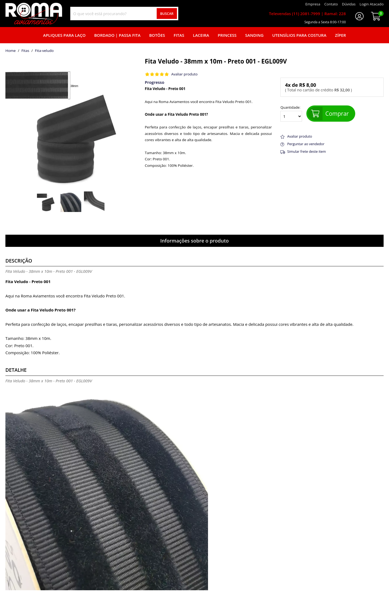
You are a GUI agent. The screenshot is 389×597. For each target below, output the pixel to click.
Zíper (340, 35)
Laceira (201, 35)
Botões (157, 35)
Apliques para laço (64, 35)
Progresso (154, 82)
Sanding (254, 35)
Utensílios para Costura (299, 35)
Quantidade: (291, 113)
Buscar (167, 13)
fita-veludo (44, 51)
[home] (33, 13)
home (10, 51)
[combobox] (124, 13)
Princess (227, 35)
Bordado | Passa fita (117, 35)
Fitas (179, 35)
